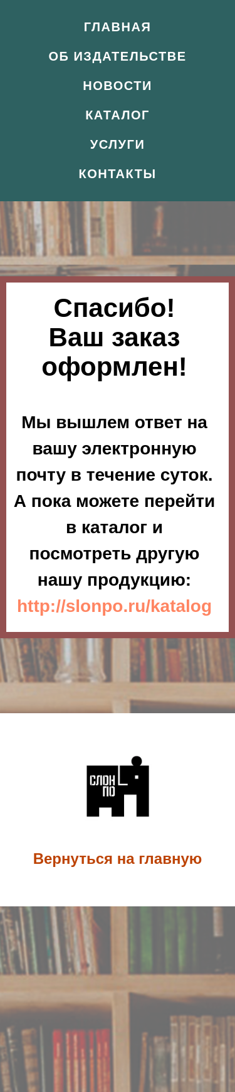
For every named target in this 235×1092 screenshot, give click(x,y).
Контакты (117, 174)
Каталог (117, 115)
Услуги (117, 144)
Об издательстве (118, 56)
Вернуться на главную (117, 858)
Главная (118, 27)
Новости (117, 86)
